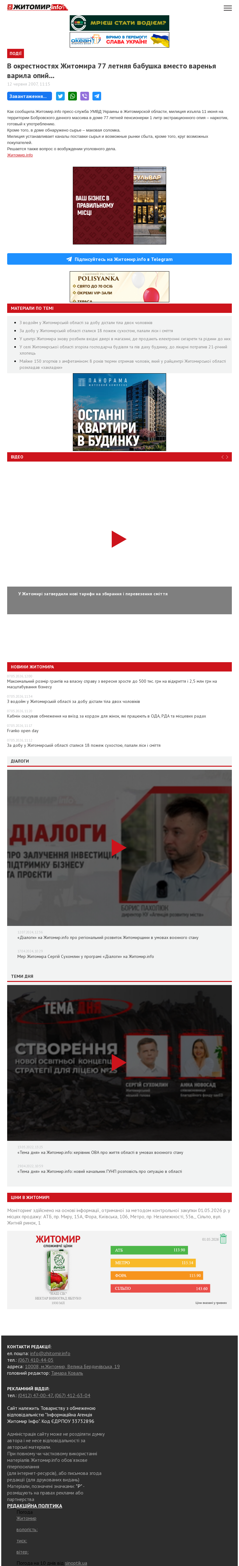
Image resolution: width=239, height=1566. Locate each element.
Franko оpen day (23, 730)
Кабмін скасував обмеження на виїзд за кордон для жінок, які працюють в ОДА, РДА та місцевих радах (106, 716)
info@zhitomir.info (50, 1353)
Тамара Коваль (67, 1373)
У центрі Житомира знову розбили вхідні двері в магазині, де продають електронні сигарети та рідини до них (125, 339)
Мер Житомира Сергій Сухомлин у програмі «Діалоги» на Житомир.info (85, 956)
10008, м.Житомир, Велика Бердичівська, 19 (72, 1366)
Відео (17, 457)
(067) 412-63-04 (72, 1395)
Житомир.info (20, 155)
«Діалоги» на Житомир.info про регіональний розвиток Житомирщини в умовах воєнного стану (108, 937)
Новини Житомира (32, 667)
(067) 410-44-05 (36, 1360)
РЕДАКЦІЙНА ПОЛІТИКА (34, 1506)
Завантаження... (28, 96)
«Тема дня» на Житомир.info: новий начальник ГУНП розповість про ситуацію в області (99, 1171)
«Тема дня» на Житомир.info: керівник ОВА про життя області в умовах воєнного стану (100, 1152)
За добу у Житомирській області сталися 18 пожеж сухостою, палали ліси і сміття (96, 330)
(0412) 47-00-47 (35, 1395)
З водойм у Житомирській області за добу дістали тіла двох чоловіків (86, 322)
